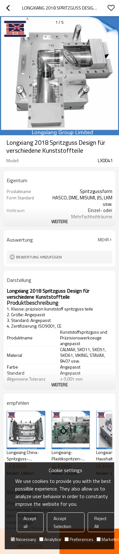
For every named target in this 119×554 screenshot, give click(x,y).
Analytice (50, 539)
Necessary (23, 539)
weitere (59, 221)
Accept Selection (62, 522)
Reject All (100, 522)
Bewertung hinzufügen (39, 257)
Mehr (103, 240)
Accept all (29, 522)
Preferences (79, 539)
